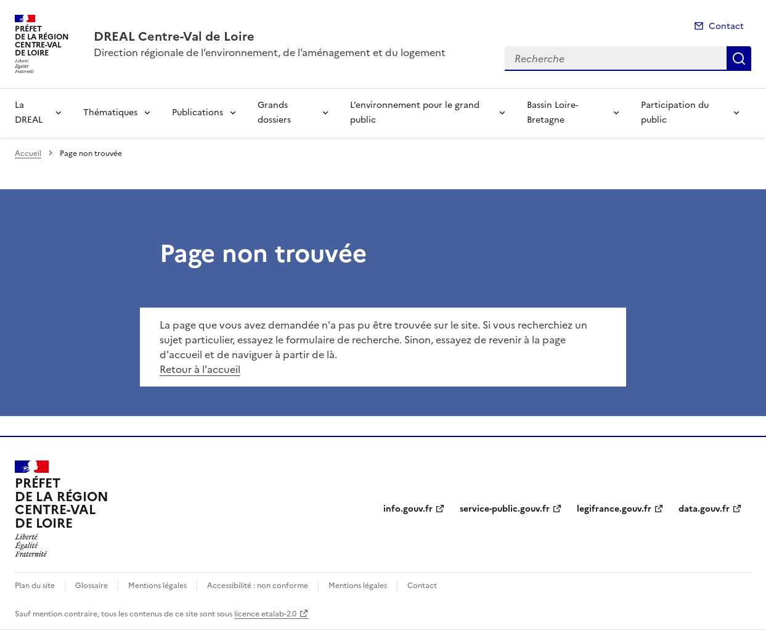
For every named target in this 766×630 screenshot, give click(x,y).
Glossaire (91, 585)
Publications (197, 112)
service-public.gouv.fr (505, 508)
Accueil (28, 153)
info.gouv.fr (408, 508)
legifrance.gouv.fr (614, 508)
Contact (726, 26)
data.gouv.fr (704, 508)
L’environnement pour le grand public (414, 112)
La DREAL (29, 112)
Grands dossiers (274, 112)
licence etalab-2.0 (265, 614)
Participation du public (675, 112)
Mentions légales (157, 585)
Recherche (739, 58)
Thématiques (110, 112)
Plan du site (35, 585)
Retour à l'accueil (200, 369)
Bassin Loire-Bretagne (552, 112)
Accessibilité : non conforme (257, 585)
